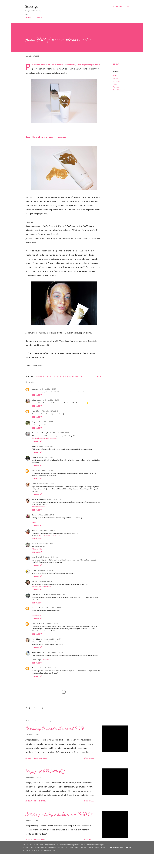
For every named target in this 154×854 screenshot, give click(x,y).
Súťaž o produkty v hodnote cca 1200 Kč (58, 814)
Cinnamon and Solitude (40, 594)
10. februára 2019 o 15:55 (52, 639)
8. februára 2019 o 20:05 (45, 544)
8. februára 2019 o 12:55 (44, 470)
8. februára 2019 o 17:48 (46, 515)
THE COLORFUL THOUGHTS (49, 536)
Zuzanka (34, 570)
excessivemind (37, 557)
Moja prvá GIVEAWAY (45, 771)
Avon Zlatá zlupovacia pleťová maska (45, 137)
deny (33, 422)
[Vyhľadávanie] (116, 6)
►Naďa (34, 530)
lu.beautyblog (36, 400)
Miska (34, 544)
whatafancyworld (38, 499)
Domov (27, 17)
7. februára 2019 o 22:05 (50, 411)
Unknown (35, 668)
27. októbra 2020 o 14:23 (48, 668)
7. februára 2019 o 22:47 (44, 422)
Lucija (34, 446)
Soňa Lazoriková (37, 608)
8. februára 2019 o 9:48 (44, 446)
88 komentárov (39, 801)
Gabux (34, 515)
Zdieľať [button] (116, 64)
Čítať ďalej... (89, 758)
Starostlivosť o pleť (119, 90)
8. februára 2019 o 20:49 (51, 557)
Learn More (116, 847)
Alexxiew (35, 389)
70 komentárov (39, 840)
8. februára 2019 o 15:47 (53, 499)
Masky (115, 84)
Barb (33, 470)
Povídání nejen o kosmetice (41, 586)
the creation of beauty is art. (41, 433)
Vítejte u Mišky (37, 549)
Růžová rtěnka (46, 660)
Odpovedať (37, 395)
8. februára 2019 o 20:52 (47, 570)
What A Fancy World (39, 507)
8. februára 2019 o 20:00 (46, 530)
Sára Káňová (36, 411)
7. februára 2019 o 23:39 (61, 433)
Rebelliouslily (36, 615)
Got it (128, 847)
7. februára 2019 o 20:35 (47, 389)
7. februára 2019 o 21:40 (50, 400)
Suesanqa (31, 6)
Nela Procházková (38, 652)
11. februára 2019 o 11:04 (54, 652)
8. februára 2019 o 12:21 (45, 457)
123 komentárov (40, 758)
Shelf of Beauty (37, 639)
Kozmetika (116, 81)
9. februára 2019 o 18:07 (53, 608)
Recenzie (39, 17)
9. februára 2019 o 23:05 (49, 623)
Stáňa (34, 484)
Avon (53, 64)
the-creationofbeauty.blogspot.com (44, 438)
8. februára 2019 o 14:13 (45, 484)
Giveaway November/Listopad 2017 (54, 728)
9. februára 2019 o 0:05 (46, 581)
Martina (34, 581)
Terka (34, 457)
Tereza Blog (36, 623)
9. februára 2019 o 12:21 (57, 594)
